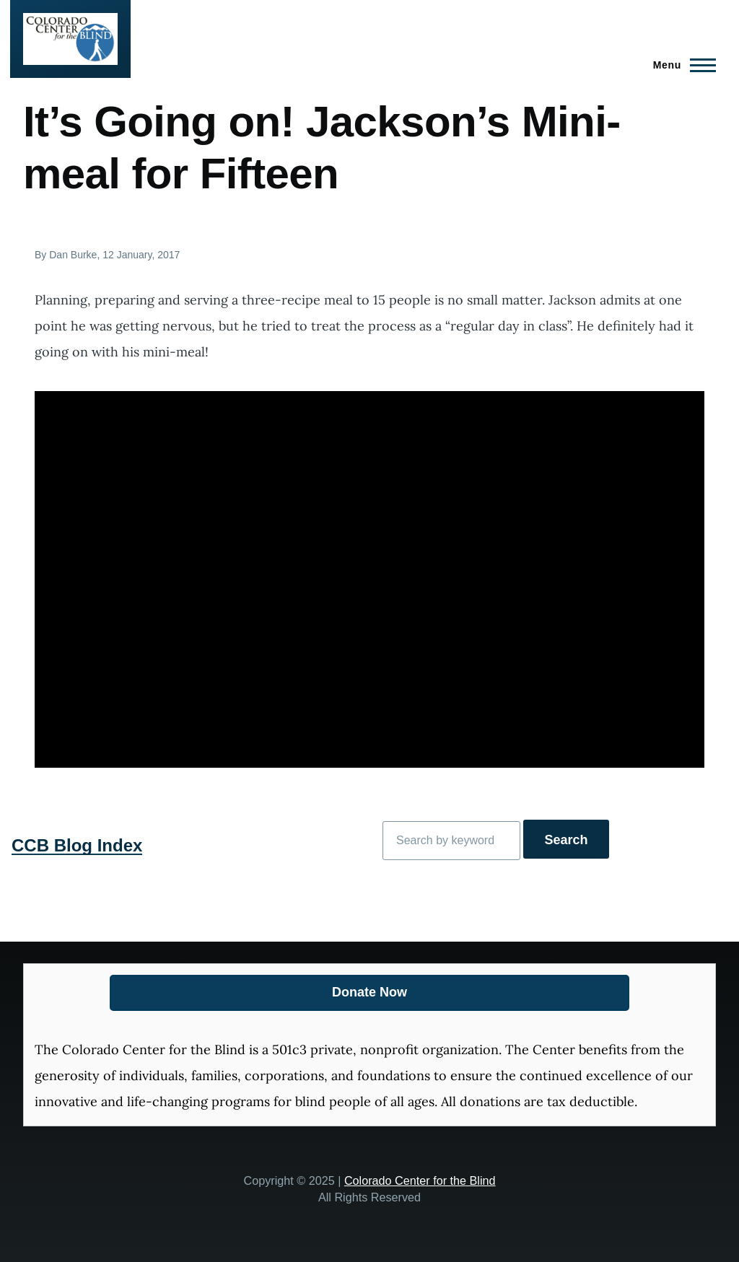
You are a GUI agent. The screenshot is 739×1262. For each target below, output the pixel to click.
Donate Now (369, 992)
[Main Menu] (680, 65)
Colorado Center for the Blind (420, 1180)
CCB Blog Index (77, 845)
